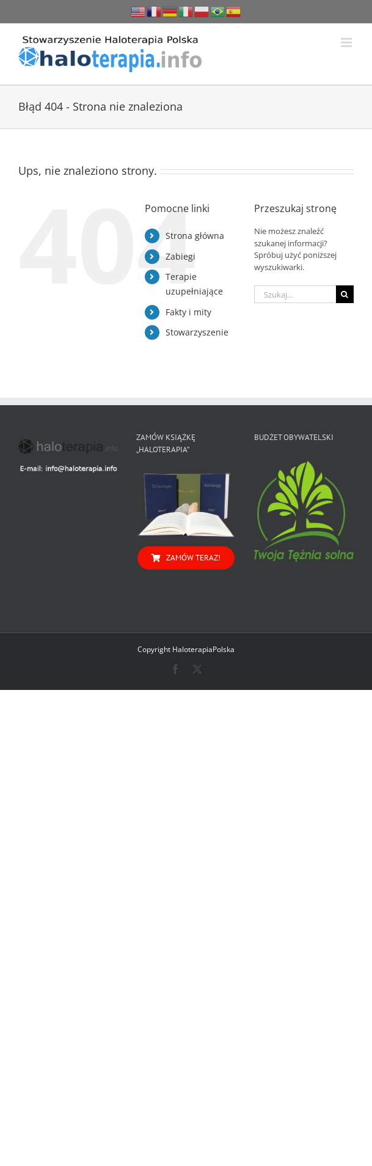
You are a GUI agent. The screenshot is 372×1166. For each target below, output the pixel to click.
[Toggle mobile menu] (347, 42)
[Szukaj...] (295, 294)
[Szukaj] (345, 294)
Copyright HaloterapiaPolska (186, 649)
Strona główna (195, 235)
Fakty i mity (188, 312)
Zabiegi (180, 256)
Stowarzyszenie (197, 332)
